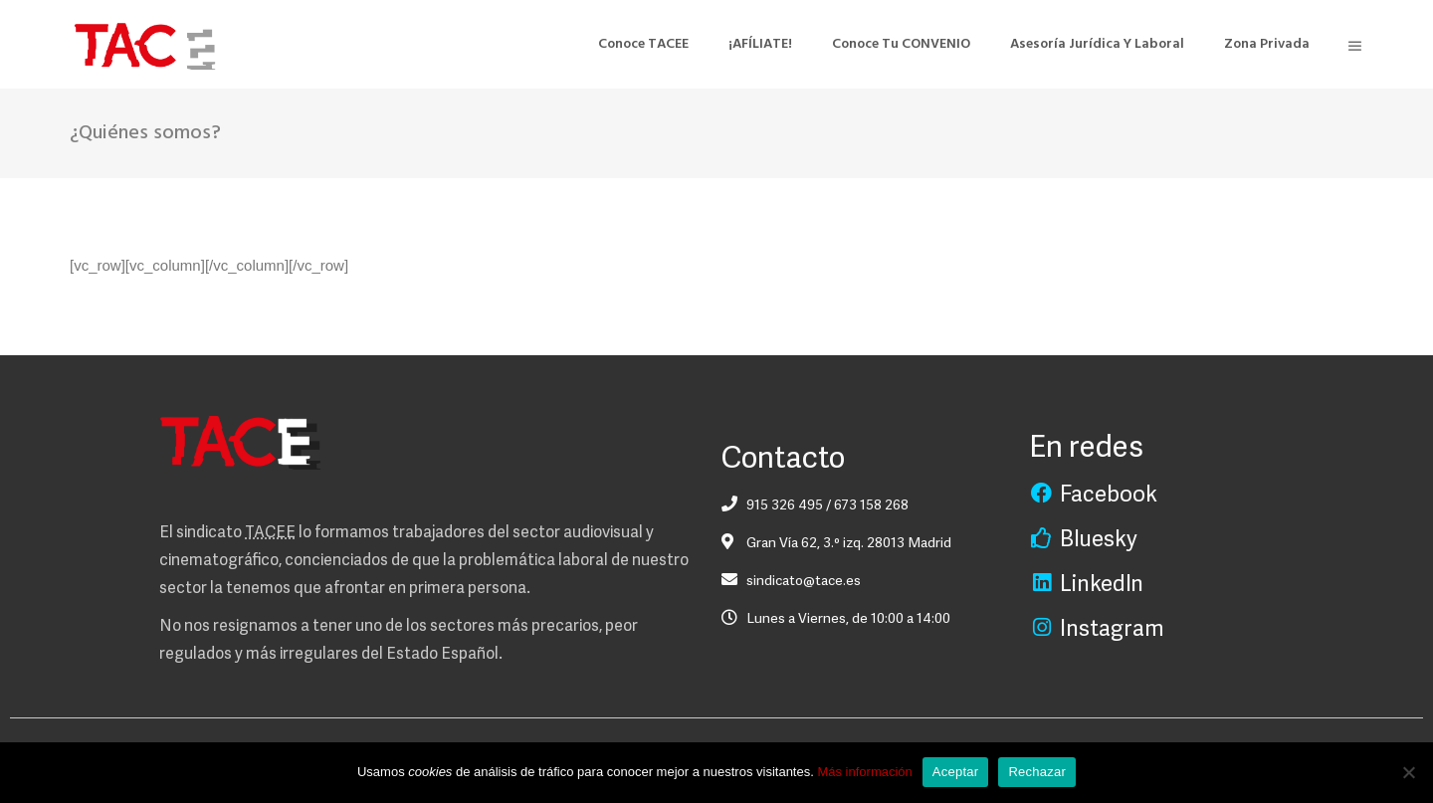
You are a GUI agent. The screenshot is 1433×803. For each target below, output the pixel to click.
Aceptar (955, 771)
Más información (864, 771)
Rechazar (1037, 771)
